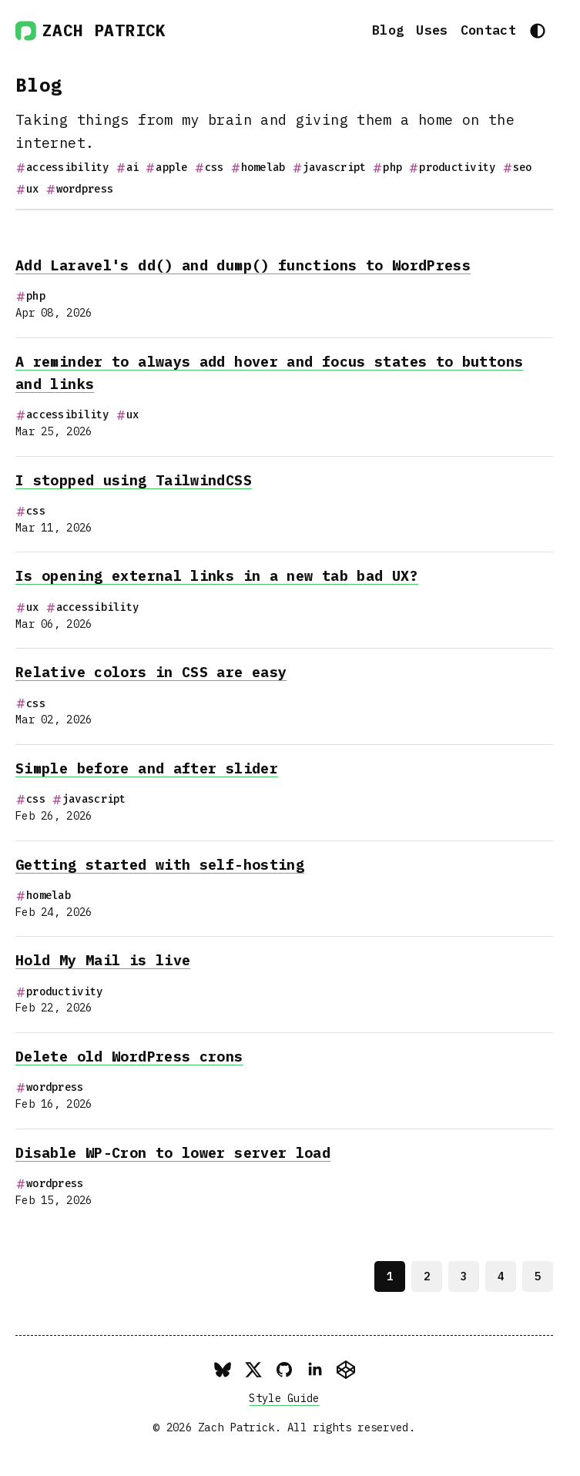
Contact (488, 30)
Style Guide (284, 1398)
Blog (388, 30)
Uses (432, 30)
